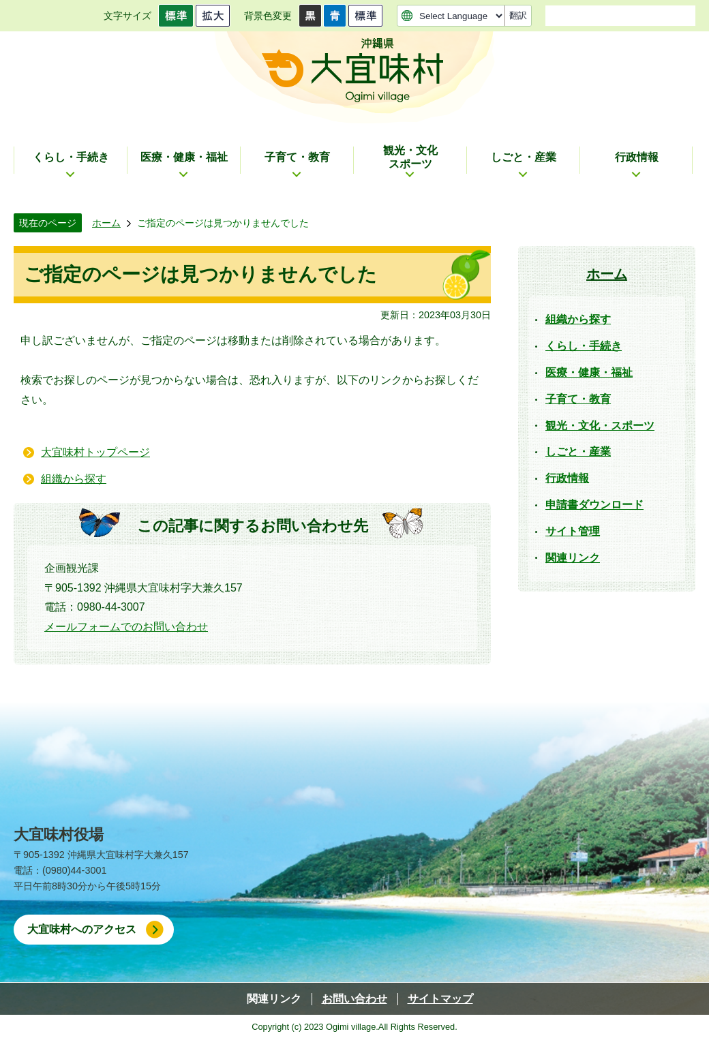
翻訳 (518, 15)
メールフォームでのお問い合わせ (126, 626)
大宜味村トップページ (95, 452)
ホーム (106, 222)
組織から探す (73, 479)
